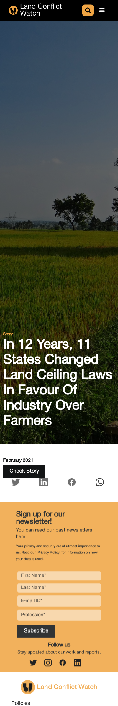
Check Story (24, 471)
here (20, 540)
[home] (45, 10)
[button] (102, 10)
